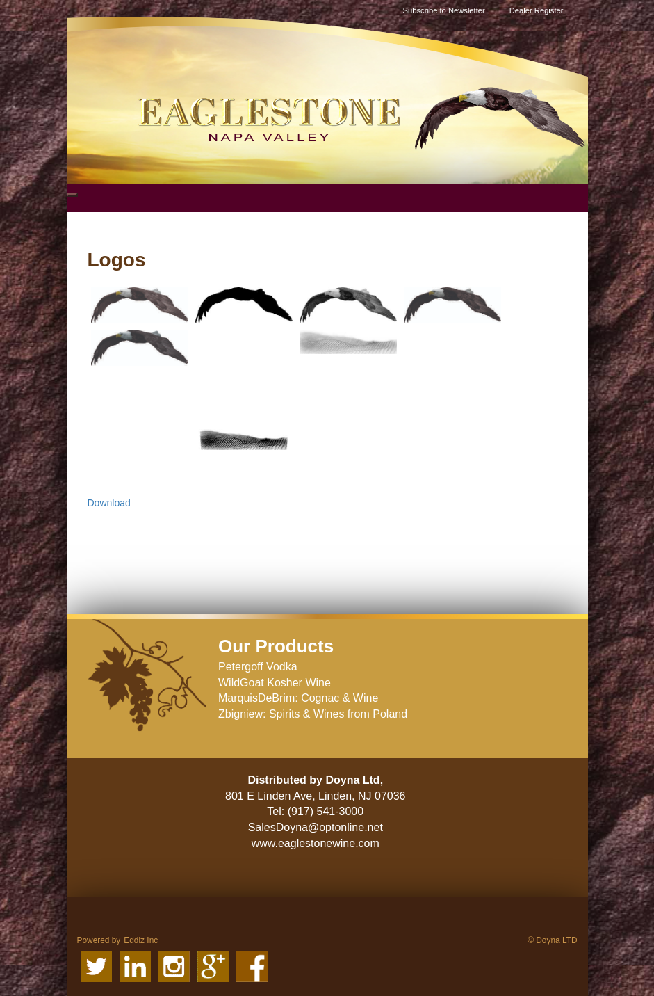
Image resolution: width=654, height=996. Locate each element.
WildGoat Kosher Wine (274, 683)
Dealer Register (536, 10)
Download (109, 502)
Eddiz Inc (141, 940)
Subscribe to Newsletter (444, 10)
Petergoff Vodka (257, 667)
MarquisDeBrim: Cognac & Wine (298, 698)
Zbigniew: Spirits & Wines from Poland (312, 714)
